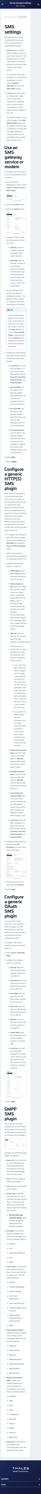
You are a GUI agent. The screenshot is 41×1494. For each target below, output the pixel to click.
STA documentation (11, 17)
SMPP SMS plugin (19, 272)
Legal (3, 1484)
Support (5, 1479)
